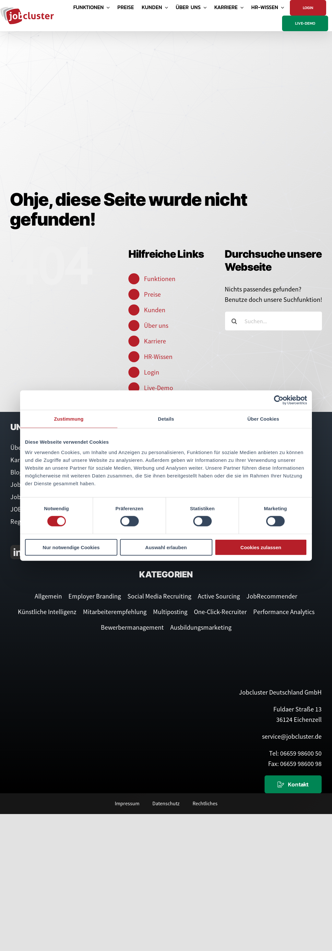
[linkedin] (17, 552)
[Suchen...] (273, 321)
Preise (152, 294)
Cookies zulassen (261, 547)
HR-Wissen (158, 356)
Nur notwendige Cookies (71, 547)
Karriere (155, 341)
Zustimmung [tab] (69, 419)
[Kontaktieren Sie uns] (293, 784)
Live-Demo (158, 388)
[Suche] (234, 321)
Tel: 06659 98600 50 (295, 753)
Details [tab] (166, 419)
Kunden (154, 310)
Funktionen (159, 279)
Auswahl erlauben (166, 547)
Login (151, 372)
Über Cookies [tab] (263, 419)
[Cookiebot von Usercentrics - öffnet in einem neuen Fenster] (278, 400)
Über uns (156, 325)
